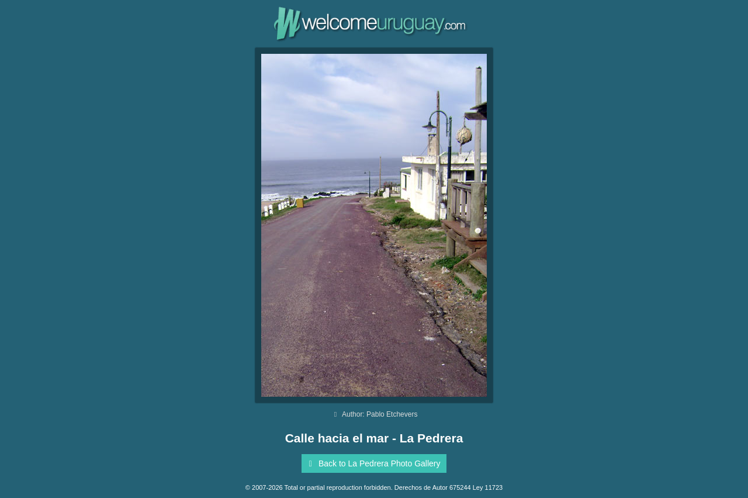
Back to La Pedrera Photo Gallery (372, 463)
